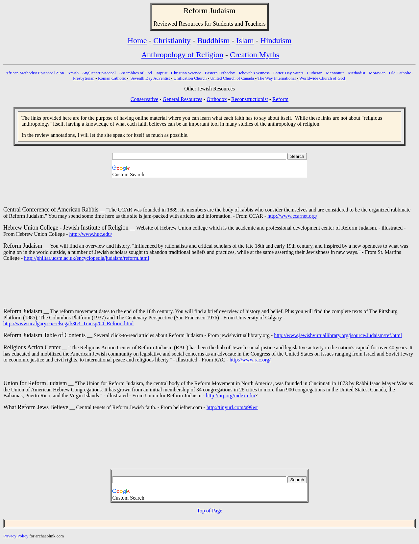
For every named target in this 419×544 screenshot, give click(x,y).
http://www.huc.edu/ (90, 234)
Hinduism (276, 40)
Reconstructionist (249, 99)
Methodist (356, 72)
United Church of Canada (232, 78)
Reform (196, 10)
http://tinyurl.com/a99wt (232, 407)
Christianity (171, 40)
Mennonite (335, 72)
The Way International (277, 78)
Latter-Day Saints (288, 72)
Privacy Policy (15, 535)
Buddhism (213, 40)
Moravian (377, 72)
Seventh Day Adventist (150, 78)
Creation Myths (254, 54)
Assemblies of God (135, 72)
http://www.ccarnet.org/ (292, 216)
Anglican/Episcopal (99, 72)
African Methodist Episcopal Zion (34, 72)
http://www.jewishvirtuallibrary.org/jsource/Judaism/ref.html (338, 335)
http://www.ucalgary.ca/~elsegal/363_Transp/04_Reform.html (68, 323)
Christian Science (186, 72)
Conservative (144, 99)
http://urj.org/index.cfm (230, 395)
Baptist (162, 72)
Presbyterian (83, 78)
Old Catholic (400, 72)
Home (137, 40)
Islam (245, 40)
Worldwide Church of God (322, 78)
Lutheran (314, 72)
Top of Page (209, 510)
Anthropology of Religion (182, 54)
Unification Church (190, 78)
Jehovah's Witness (253, 72)
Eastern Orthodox (220, 72)
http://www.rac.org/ (250, 359)
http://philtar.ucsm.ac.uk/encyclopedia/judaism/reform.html (86, 258)
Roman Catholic (112, 78)
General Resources (182, 99)
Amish (73, 72)
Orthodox (217, 99)
